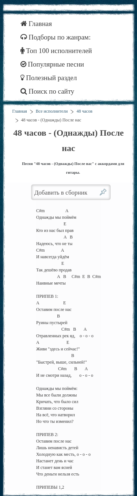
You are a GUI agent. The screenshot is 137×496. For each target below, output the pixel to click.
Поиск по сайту (47, 91)
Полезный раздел (48, 78)
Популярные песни (52, 64)
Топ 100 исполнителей (56, 51)
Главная (36, 23)
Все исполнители (52, 111)
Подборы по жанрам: (55, 37)
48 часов (84, 111)
